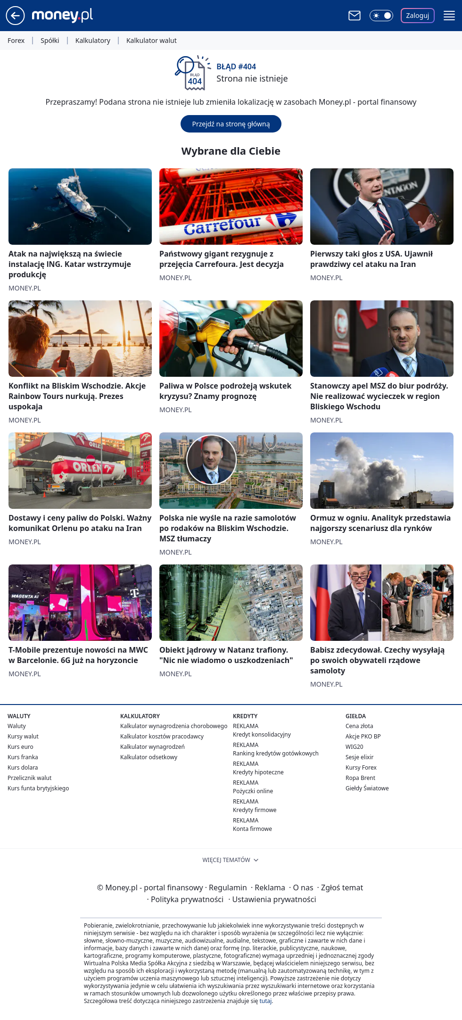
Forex (16, 40)
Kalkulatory (92, 40)
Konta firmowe (252, 829)
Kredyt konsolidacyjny (262, 734)
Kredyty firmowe (255, 810)
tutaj (265, 1001)
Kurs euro (20, 747)
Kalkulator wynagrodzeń (152, 747)
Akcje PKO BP (363, 736)
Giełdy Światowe (367, 788)
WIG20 (354, 747)
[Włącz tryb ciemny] (381, 15)
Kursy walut (23, 736)
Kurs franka (23, 757)
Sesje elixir (359, 757)
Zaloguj (417, 15)
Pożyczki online (253, 791)
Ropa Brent (360, 778)
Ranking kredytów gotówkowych (276, 753)
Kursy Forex (361, 767)
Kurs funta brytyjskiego (38, 788)
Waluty (17, 726)
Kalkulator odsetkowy (148, 757)
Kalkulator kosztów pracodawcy (162, 736)
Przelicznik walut (29, 778)
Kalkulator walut (151, 40)
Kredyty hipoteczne (258, 772)
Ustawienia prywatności (272, 899)
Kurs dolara (23, 767)
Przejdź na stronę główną (231, 123)
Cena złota (359, 726)
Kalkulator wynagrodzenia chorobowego (173, 726)
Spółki (50, 40)
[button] (449, 15)
